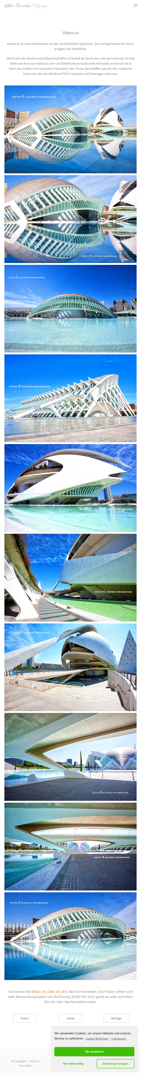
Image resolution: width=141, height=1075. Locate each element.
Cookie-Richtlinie (97, 1038)
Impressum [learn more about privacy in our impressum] (118, 1038)
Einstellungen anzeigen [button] (115, 1063)
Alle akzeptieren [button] (94, 1051)
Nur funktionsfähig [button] (73, 1063)
